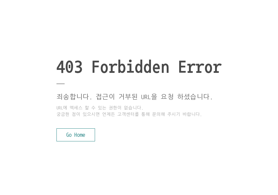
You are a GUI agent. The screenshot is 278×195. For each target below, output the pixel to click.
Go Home (75, 135)
